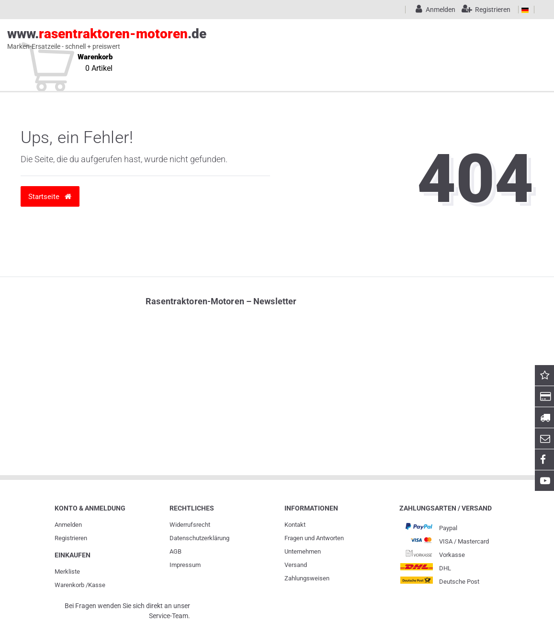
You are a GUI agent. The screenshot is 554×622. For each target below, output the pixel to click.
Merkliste (67, 571)
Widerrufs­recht (190, 524)
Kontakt (294, 524)
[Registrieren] (484, 9)
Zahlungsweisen (306, 578)
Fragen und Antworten (314, 538)
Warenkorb (69, 585)
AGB (175, 551)
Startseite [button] (49, 196)
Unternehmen (302, 551)
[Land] (525, 9)
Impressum (185, 564)
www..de (266, 39)
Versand (295, 564)
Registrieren (71, 538)
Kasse (96, 585)
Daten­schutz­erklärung (199, 538)
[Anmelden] (434, 9)
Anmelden (68, 524)
